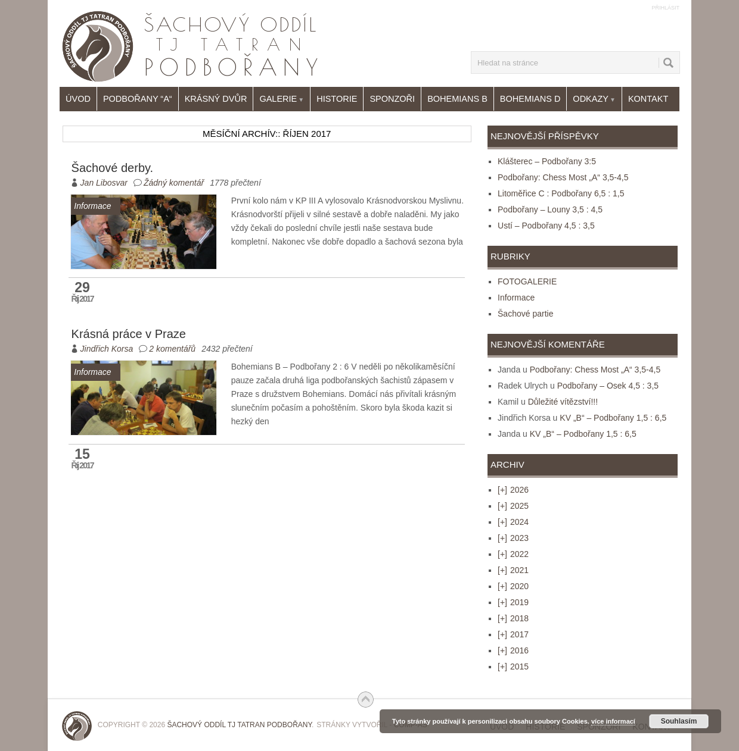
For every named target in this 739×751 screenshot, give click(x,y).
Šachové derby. (113, 167)
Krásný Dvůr (216, 99)
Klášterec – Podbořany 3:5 (547, 161)
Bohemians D (530, 99)
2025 (513, 506)
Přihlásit (665, 8)
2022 (513, 554)
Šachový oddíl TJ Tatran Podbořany (239, 725)
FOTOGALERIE (527, 281)
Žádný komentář (174, 182)
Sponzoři (392, 99)
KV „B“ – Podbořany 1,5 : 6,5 (613, 418)
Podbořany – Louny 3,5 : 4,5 (550, 209)
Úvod (78, 99)
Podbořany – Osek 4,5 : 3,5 (608, 385)
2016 (513, 650)
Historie (336, 99)
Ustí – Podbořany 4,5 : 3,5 (546, 225)
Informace (516, 297)
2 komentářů (172, 348)
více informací (613, 721)
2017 (513, 634)
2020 (513, 586)
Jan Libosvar (104, 182)
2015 (513, 666)
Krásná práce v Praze (129, 333)
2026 (513, 490)
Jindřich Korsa (106, 348)
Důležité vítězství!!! (563, 401)
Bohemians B (457, 99)
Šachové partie (525, 313)
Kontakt (648, 99)
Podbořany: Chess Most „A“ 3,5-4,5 (563, 177)
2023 (513, 538)
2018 (513, 618)
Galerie (281, 99)
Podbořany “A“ (137, 99)
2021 (513, 570)
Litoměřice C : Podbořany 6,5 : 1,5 (561, 193)
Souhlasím (679, 721)
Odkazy (594, 99)
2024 (513, 522)
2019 (513, 602)
